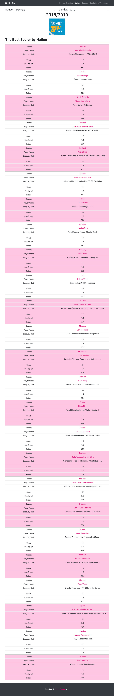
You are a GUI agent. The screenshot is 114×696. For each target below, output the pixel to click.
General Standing (66, 3)
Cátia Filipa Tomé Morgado (82, 482)
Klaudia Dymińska (83, 432)
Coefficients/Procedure (99, 3)
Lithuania (82, 300)
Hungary (82, 250)
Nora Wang (82, 381)
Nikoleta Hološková (82, 559)
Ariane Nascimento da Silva (82, 609)
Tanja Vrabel (83, 584)
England (82, 148)
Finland (83, 199)
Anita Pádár (82, 254)
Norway (83, 377)
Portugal (82, 453)
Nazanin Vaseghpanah (82, 635)
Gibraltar (82, 224)
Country (85, 3)
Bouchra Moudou (82, 355)
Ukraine (83, 656)
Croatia (82, 72)
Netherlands (83, 351)
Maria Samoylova (83, 533)
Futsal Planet (60, 689)
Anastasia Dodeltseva (82, 177)
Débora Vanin (82, 279)
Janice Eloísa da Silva (82, 508)
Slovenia (82, 580)
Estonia (83, 173)
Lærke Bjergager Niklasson (82, 126)
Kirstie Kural (82, 152)
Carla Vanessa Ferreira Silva (83, 457)
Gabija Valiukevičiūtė (82, 304)
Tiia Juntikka (83, 203)
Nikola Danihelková (82, 101)
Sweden (82, 631)
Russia (82, 529)
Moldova (82, 326)
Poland (82, 402)
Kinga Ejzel (82, 406)
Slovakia (82, 555)
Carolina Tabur (82, 330)
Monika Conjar (82, 76)
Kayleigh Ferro (82, 228)
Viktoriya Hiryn (82, 660)
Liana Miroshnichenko (82, 50)
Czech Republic (82, 97)
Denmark (82, 123)
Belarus (83, 46)
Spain (82, 606)
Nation (77, 3)
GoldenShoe (11, 3)
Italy (82, 275)
